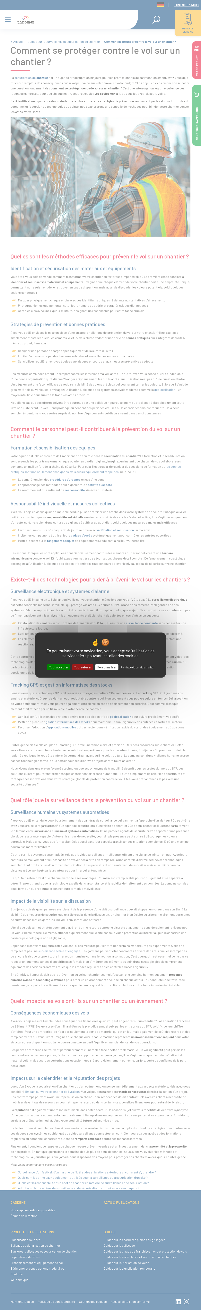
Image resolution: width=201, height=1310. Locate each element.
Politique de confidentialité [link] (137, 667)
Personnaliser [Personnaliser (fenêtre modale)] (107, 667)
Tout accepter (58, 667)
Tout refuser (83, 667)
